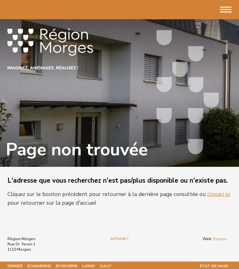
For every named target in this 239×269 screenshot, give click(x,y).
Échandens (39, 265)
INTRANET (119, 238)
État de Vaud (214, 265)
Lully (105, 265)
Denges (15, 265)
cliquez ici (218, 194)
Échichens (66, 265)
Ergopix (220, 238)
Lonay (88, 265)
